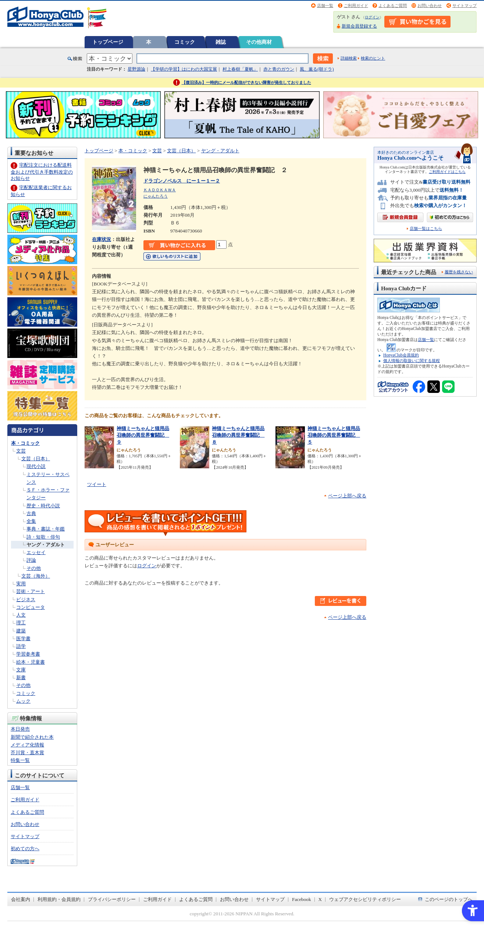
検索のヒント (373, 58)
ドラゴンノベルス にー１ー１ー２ (181, 181)
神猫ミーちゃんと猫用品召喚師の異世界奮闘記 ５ (333, 435)
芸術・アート (30, 591)
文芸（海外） (35, 576)
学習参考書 (28, 654)
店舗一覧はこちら (426, 229)
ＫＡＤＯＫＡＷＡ (159, 190)
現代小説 (36, 466)
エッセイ (36, 552)
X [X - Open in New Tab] (320, 899)
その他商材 (259, 42)
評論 (31, 560)
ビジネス (25, 599)
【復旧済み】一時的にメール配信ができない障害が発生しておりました (246, 82)
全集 (31, 521)
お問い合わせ (429, 5)
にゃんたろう (155, 196)
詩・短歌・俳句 (43, 537)
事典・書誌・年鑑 (45, 529)
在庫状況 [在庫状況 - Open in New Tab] (101, 239)
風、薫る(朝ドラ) (317, 69)
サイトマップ (464, 5)
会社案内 (20, 899)
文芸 (21, 451)
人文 (21, 615)
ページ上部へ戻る (347, 496)
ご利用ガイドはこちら (447, 172)
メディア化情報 (27, 745)
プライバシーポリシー (112, 899)
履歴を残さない (459, 272)
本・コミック (25, 443)
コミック (184, 42)
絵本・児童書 (30, 662)
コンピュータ (30, 607)
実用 (21, 583)
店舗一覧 (325, 5)
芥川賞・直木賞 (27, 752)
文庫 (21, 670)
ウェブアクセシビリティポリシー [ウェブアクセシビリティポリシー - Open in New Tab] (365, 899)
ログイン (372, 17)
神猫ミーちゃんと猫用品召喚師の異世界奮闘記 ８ (238, 435)
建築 (21, 631)
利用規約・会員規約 (59, 899)
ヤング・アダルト (45, 544)
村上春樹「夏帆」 (240, 69)
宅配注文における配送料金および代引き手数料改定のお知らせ (42, 171)
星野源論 (136, 69)
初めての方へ (25, 848)
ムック (23, 701)
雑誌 (221, 42)
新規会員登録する (359, 26)
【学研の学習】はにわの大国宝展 (184, 69)
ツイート (96, 484)
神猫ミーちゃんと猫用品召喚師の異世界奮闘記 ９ (143, 435)
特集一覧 (20, 760)
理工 (21, 622)
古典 (31, 513)
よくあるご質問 (392, 5)
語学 (21, 646)
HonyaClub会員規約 (401, 355)
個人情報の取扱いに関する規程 (411, 360)
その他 (33, 568)
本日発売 (20, 729)
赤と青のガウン (278, 69)
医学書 (23, 638)
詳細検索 (349, 58)
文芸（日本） (35, 458)
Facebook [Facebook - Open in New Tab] (301, 899)
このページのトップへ (449, 899)
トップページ (107, 42)
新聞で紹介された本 (32, 737)
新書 (21, 677)
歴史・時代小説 (43, 505)
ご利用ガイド (356, 5)
